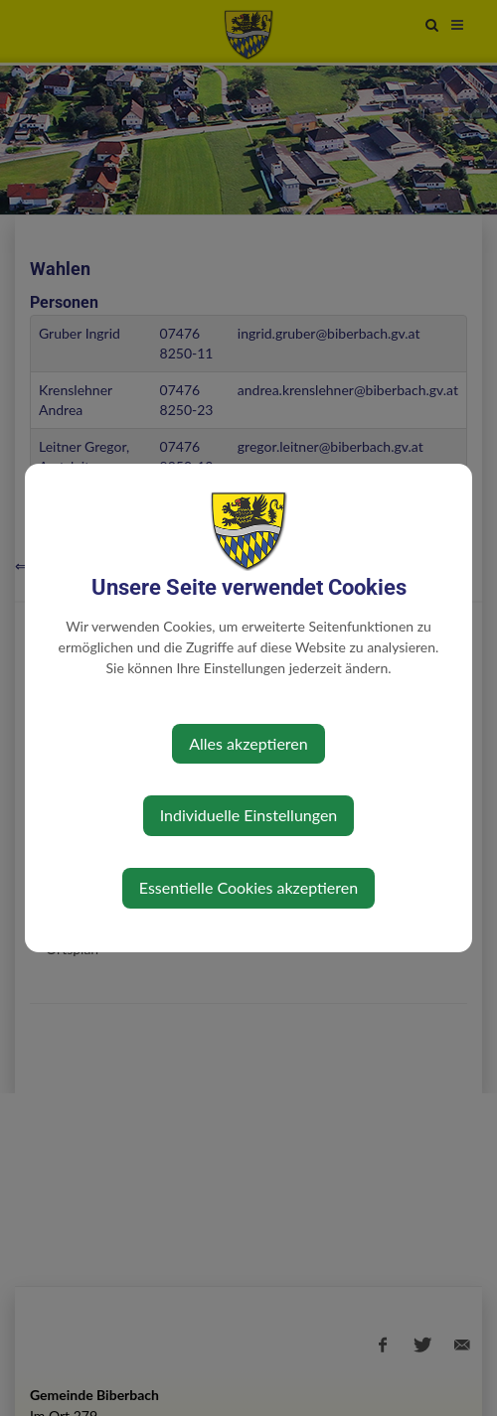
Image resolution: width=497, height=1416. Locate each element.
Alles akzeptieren (248, 743)
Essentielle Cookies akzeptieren (248, 887)
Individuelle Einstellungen (249, 814)
